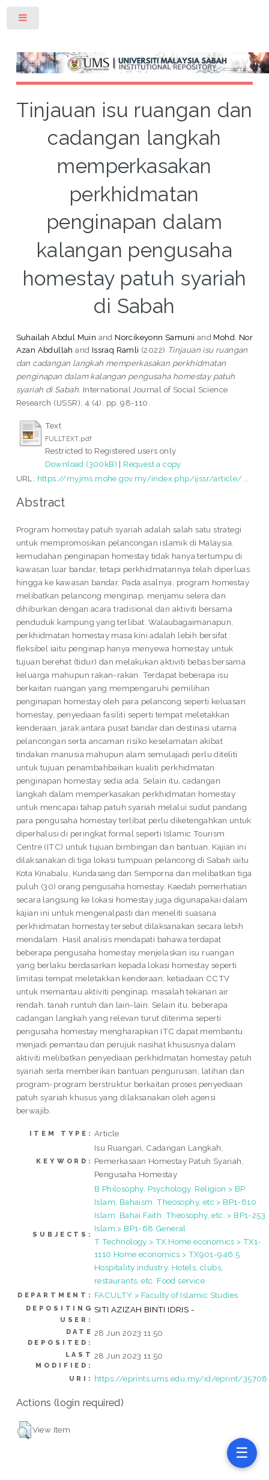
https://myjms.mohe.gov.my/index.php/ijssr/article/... (143, 478)
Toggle (23, 20)
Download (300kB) (81, 464)
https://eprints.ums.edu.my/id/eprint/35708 (181, 1378)
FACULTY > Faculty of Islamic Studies (166, 1295)
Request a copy (152, 464)
